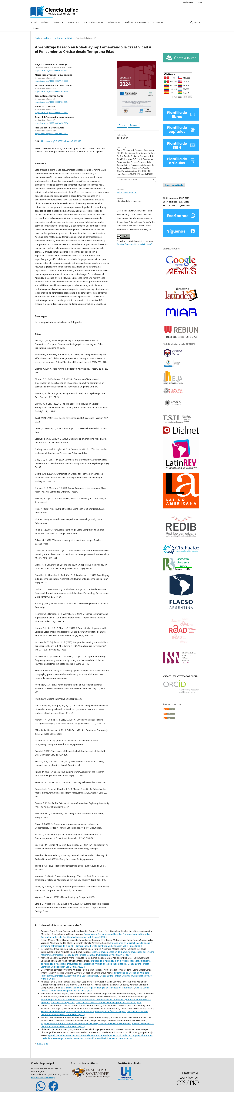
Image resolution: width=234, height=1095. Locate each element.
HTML (135, 125)
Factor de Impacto (93, 22)
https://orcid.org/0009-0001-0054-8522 (51, 133)
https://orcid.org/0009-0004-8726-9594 (51, 102)
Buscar (36, 28)
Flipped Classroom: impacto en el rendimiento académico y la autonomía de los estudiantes (86, 1023)
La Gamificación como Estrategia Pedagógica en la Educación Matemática (97, 987)
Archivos (45, 22)
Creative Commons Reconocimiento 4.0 (134, 244)
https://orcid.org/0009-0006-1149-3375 (51, 81)
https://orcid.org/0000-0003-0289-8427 (51, 70)
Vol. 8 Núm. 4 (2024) (63, 38)
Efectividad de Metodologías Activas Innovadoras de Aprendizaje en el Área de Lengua (83, 1011)
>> (47, 1043)
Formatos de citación (128, 179)
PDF (123, 125)
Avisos (57, 22)
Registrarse (188, 2)
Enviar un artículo (174, 185)
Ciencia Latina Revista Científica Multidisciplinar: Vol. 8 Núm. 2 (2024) (74, 937)
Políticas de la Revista (136, 22)
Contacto (158, 22)
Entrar (199, 2)
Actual (33, 22)
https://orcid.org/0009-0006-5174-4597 (51, 112)
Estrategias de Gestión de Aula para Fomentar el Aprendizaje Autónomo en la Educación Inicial (95, 974)
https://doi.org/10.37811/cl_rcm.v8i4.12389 (60, 141)
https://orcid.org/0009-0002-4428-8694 (51, 123)
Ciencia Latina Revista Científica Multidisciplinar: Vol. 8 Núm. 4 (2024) (98, 1038)
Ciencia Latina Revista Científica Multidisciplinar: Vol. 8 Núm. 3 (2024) (109, 945)
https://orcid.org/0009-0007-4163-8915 (51, 91)
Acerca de (73, 22)
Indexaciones (113, 22)
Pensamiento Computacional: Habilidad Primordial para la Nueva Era (117, 934)
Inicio (37, 38)
